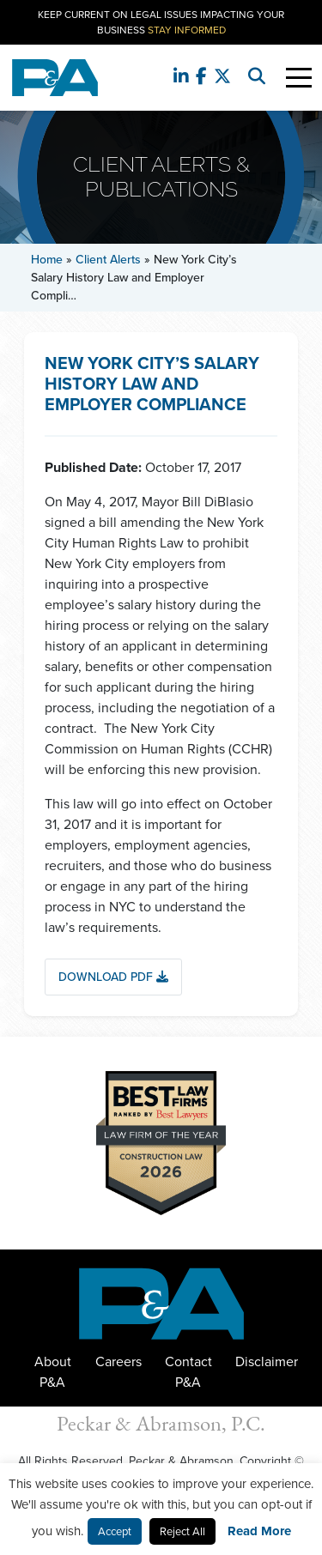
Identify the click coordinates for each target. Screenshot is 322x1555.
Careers (118, 1361)
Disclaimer (266, 1361)
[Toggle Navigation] (299, 77)
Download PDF (113, 977)
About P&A (52, 1372)
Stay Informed (187, 30)
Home (47, 260)
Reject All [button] (182, 1531)
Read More (259, 1531)
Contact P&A (188, 1372)
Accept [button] (114, 1531)
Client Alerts (108, 260)
